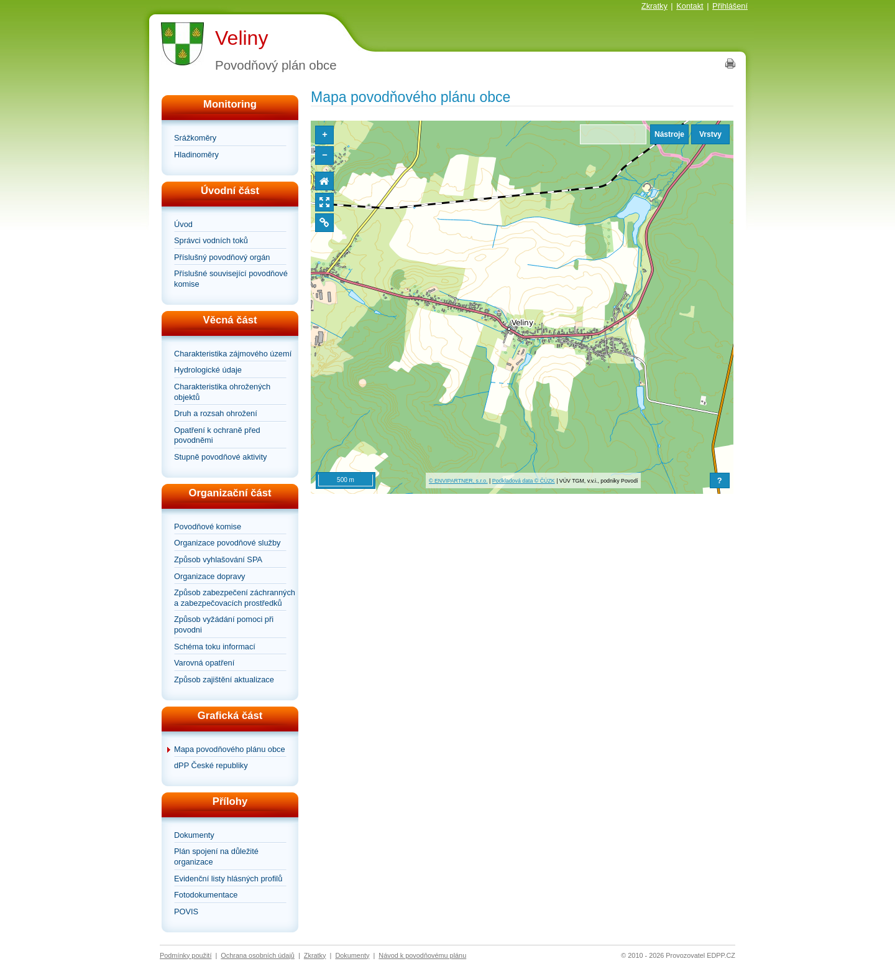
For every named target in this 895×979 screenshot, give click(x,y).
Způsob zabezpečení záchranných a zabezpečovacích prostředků (234, 598)
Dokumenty (194, 835)
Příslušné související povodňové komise (231, 279)
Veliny (241, 38)
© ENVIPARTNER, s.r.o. (458, 481)
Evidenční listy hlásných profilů (228, 878)
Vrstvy (710, 134)
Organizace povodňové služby (227, 542)
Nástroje (669, 134)
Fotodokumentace (205, 894)
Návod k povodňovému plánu (422, 955)
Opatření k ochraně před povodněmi (217, 435)
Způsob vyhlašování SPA (218, 559)
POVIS (186, 911)
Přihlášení (730, 6)
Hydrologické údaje (208, 369)
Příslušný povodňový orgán (222, 257)
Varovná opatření (204, 662)
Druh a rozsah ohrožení (215, 413)
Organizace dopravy (210, 576)
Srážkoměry (195, 137)
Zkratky (654, 6)
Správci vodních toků (211, 240)
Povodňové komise (207, 526)
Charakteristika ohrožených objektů (222, 392)
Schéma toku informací (214, 646)
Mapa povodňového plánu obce (229, 749)
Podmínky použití (185, 955)
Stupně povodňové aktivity (220, 457)
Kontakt (689, 6)
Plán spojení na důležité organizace (216, 856)
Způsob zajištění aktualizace (224, 679)
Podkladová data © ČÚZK (523, 481)
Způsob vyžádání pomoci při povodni (223, 624)
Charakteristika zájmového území (232, 353)
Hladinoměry (196, 154)
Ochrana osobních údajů (258, 955)
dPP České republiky (211, 765)
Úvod (183, 224)
